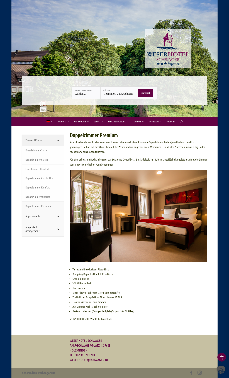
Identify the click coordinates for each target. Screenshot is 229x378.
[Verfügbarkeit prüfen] (145, 93)
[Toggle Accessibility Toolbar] (221, 357)
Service (97, 121)
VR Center (171, 121)
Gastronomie (80, 121)
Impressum (154, 121)
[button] (221, 370)
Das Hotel (62, 121)
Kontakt (137, 121)
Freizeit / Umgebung (117, 121)
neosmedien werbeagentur (38, 373)
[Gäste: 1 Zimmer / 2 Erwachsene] (118, 93)
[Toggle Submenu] (43, 140)
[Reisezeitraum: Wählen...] (86, 93)
